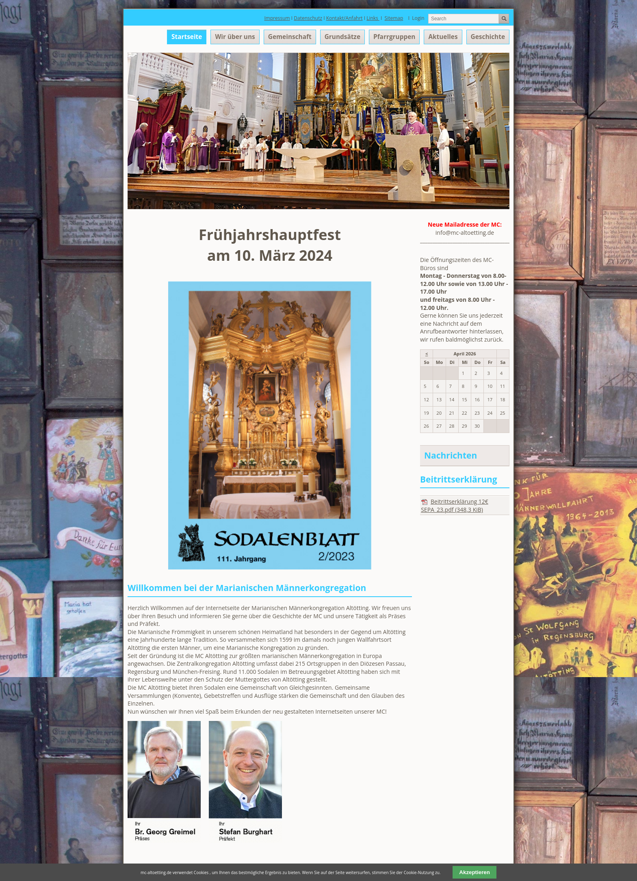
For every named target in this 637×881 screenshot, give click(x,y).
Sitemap (394, 18)
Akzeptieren (474, 872)
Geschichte (488, 36)
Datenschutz (308, 18)
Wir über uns (235, 36)
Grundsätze (342, 36)
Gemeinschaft (290, 36)
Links (372, 18)
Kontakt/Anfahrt (344, 18)
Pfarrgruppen (394, 36)
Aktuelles (442, 36)
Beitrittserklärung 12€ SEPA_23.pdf (454, 505)
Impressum (277, 18)
